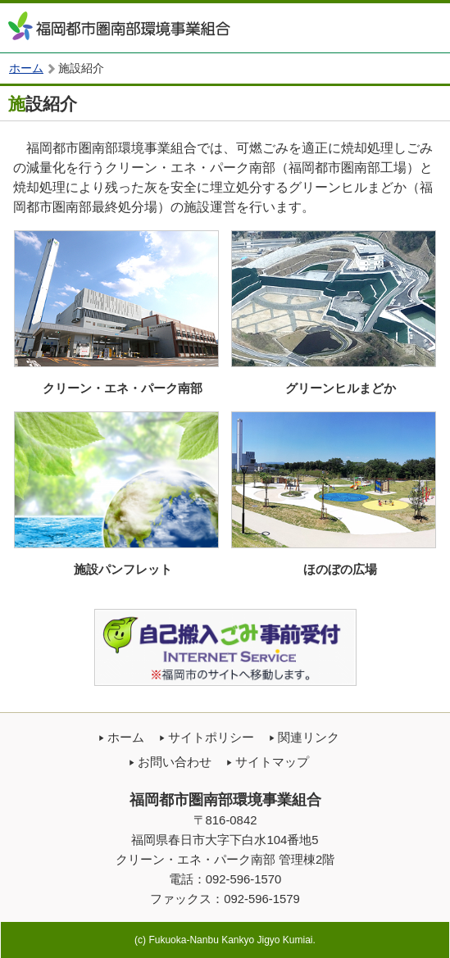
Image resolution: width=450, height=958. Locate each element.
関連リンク (308, 737)
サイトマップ (272, 762)
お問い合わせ (174, 762)
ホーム (26, 68)
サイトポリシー (211, 737)
